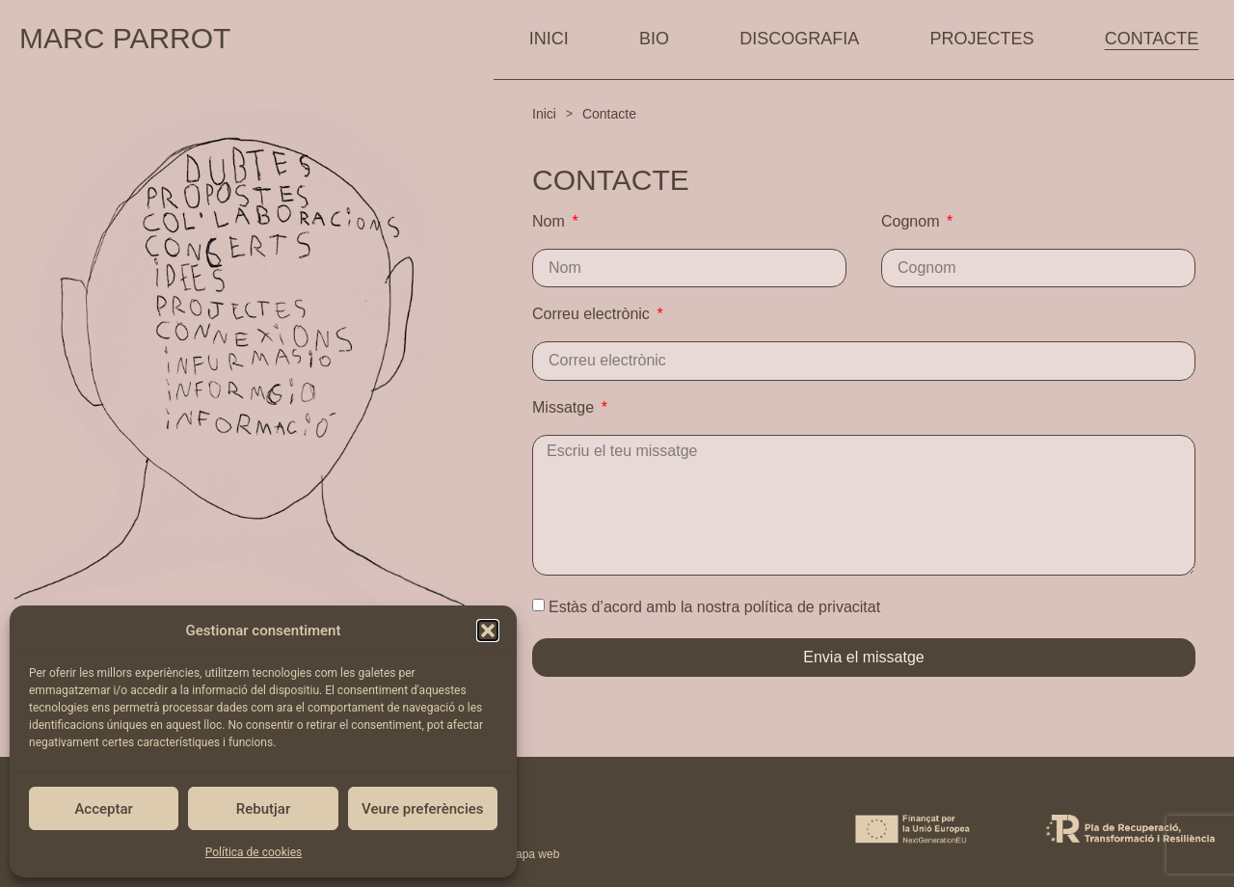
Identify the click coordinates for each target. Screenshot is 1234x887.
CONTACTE (1152, 38)
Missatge (565, 408)
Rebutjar (263, 809)
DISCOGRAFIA (799, 38)
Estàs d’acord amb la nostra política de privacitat (714, 607)
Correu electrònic (593, 314)
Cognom (912, 221)
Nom (550, 221)
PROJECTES (981, 38)
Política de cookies (254, 852)
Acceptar (103, 809)
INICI (549, 38)
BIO (654, 38)
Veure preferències (422, 809)
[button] (487, 630)
